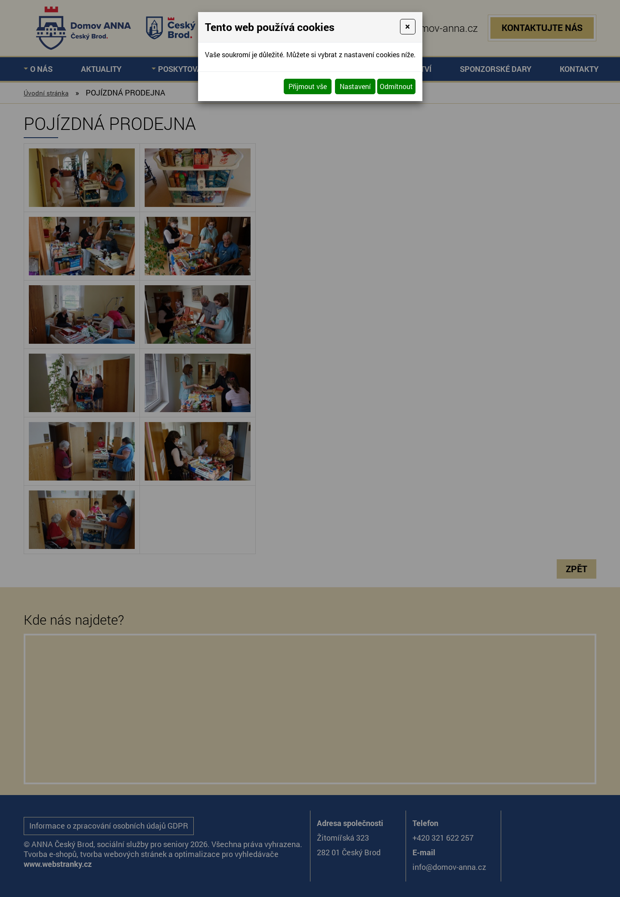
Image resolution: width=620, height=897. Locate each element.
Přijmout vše (307, 86)
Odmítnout (396, 86)
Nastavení (355, 86)
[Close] (407, 26)
